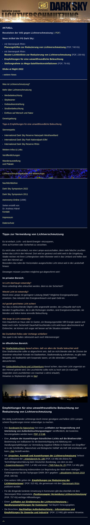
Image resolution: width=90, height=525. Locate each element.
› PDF (57, 33)
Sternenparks (8, 129)
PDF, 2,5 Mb (39, 434)
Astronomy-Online (10, 200)
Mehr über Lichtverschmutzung (16, 90)
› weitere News (9, 74)
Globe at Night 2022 (12, 69)
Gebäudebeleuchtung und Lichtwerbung (25, 366)
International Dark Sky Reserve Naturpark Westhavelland (31, 135)
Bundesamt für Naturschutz (21, 428)
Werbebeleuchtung (13, 95)
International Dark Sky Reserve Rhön (21, 144)
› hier (12, 451)
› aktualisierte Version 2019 (72, 472)
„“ (42, 455)
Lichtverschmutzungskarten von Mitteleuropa (23, 173)
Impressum (7, 217)
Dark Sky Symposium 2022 (15, 188)
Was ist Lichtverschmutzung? (16, 84)
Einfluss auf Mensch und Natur (18, 113)
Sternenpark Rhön (71, 483)
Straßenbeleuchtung (13, 108)
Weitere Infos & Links (12, 149)
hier (35, 376)
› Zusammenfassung (14, 465)
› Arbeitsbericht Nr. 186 (34, 459)
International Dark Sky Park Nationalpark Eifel (25, 139)
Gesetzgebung (9, 118)
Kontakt (6, 212)
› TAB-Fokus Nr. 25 (57, 465)
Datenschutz (8, 223)
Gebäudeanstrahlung (14, 104)
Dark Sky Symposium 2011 (15, 194)
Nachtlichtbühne (10, 183)
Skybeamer (9, 100)
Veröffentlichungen (11, 155)
